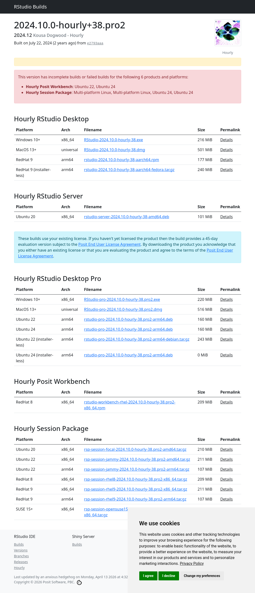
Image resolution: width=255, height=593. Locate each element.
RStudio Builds (30, 6)
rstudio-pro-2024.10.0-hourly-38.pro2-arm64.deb (128, 319)
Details (226, 139)
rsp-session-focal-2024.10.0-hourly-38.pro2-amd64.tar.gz (135, 449)
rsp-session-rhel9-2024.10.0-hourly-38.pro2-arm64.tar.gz (135, 499)
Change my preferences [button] (202, 576)
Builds (19, 544)
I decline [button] (168, 576)
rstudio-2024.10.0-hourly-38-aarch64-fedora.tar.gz (129, 169)
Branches (21, 556)
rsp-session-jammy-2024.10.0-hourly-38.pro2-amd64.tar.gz (137, 459)
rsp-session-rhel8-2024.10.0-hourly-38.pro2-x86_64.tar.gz (135, 479)
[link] (192, 563)
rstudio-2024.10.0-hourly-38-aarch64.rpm (121, 159)
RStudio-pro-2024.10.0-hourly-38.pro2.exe (122, 299)
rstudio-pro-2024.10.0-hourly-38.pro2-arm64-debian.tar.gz (136, 339)
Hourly (19, 567)
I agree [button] (148, 576)
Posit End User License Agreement (109, 244)
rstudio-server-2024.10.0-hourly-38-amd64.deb (126, 216)
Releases (21, 562)
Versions (21, 550)
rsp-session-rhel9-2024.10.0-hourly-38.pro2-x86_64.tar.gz (135, 489)
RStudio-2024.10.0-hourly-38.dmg (114, 149)
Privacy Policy (192, 563)
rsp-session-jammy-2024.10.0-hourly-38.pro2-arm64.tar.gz (136, 469)
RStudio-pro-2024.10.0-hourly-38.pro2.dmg (123, 309)
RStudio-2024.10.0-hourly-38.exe (113, 139)
